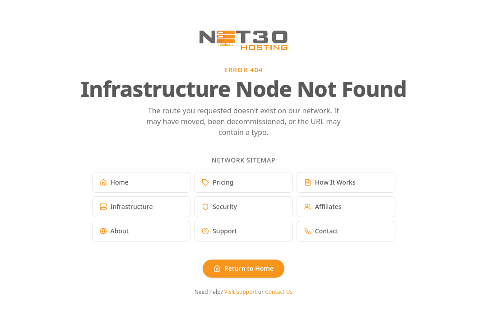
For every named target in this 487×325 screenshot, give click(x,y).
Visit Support (240, 292)
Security (219, 206)
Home (114, 182)
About (114, 231)
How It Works (330, 182)
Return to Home (243, 268)
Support (219, 231)
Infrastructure (126, 206)
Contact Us (278, 292)
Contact (321, 231)
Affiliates (323, 206)
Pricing (217, 182)
